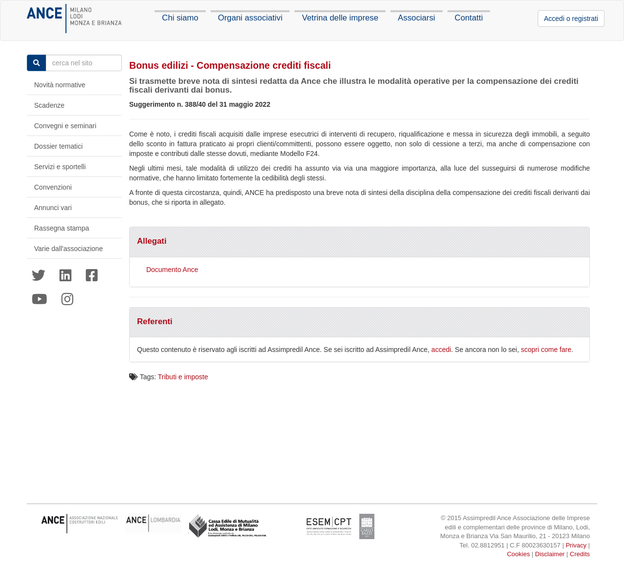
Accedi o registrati (571, 18)
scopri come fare (546, 349)
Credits (580, 554)
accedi (441, 349)
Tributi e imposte (183, 377)
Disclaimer (550, 554)
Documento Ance (172, 269)
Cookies (518, 554)
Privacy (576, 545)
